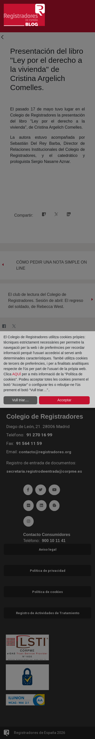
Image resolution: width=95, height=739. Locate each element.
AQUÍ (17, 374)
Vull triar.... (20, 400)
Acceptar (64, 400)
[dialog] (47, 369)
